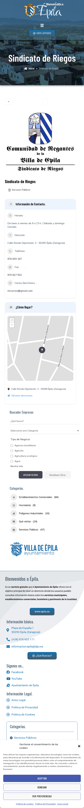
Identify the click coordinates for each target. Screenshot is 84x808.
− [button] (12, 325)
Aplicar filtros (30, 475)
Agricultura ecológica (26, 456)
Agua (17, 461)
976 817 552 (14, 274)
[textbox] (24, 430)
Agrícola (19, 450)
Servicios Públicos (21, 189)
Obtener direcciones (19, 395)
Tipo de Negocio (20, 439)
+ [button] (12, 320)
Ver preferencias (42, 796)
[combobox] (44, 431)
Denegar (42, 787)
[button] (79, 746)
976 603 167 (14, 258)
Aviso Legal (62, 804)
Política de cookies (25, 804)
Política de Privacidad (45, 804)
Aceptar (42, 778)
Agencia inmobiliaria (25, 445)
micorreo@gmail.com (20, 290)
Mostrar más (16, 466)
